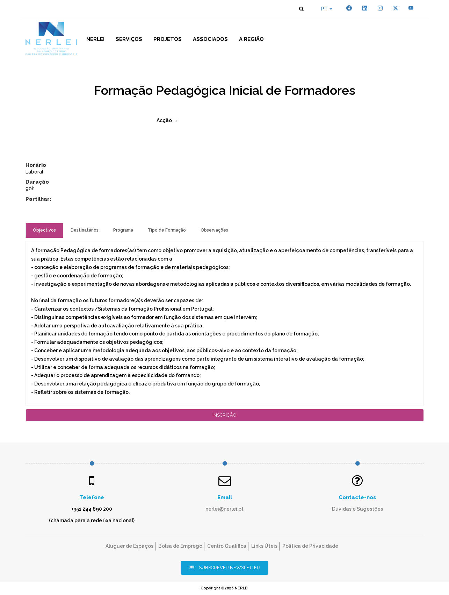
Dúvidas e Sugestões (357, 509)
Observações (214, 230)
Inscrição (224, 415)
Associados (210, 39)
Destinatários (85, 230)
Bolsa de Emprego (180, 546)
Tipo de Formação (167, 230)
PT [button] (326, 9)
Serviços (129, 39)
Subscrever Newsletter (224, 567)
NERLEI (95, 39)
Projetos (167, 39)
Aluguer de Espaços (129, 546)
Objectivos (44, 230)
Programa (123, 230)
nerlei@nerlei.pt (224, 509)
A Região (251, 39)
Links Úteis (264, 546)
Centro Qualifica (226, 546)
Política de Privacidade (310, 546)
